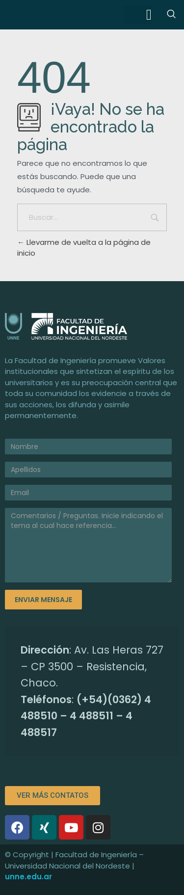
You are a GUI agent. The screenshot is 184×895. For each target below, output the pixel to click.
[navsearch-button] (171, 15)
